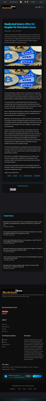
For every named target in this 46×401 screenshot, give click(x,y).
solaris (15, 175)
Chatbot (5, 311)
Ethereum (36, 367)
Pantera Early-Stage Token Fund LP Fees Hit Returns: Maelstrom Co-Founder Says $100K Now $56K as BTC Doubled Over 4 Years (22, 232)
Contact (4, 329)
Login (41, 2)
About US (4, 324)
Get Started (37, 376)
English (33, 2)
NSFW (12, 367)
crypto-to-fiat (28, 175)
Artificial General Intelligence (21, 367)
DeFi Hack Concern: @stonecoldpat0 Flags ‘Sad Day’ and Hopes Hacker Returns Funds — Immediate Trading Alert (21, 266)
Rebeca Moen (7, 31)
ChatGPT (4, 313)
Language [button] (12, 389)
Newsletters (6, 344)
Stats (35, 389)
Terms (19, 389)
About (5, 2)
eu (20, 175)
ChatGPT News (6, 367)
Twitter (4, 342)
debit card (37, 175)
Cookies (30, 389)
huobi (9, 175)
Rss (4, 346)
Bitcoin (31, 367)
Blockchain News (20, 385)
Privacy (24, 389)
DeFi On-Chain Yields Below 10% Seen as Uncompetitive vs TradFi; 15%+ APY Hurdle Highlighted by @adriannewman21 (22, 241)
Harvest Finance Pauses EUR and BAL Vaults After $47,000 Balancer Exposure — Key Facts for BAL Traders (23, 257)
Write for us (5, 331)
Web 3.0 (13, 369)
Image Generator (6, 369)
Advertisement (13, 2)
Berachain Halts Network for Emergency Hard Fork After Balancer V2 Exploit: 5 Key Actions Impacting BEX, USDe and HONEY (23, 249)
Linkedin (4, 339)
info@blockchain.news (18, 377)
